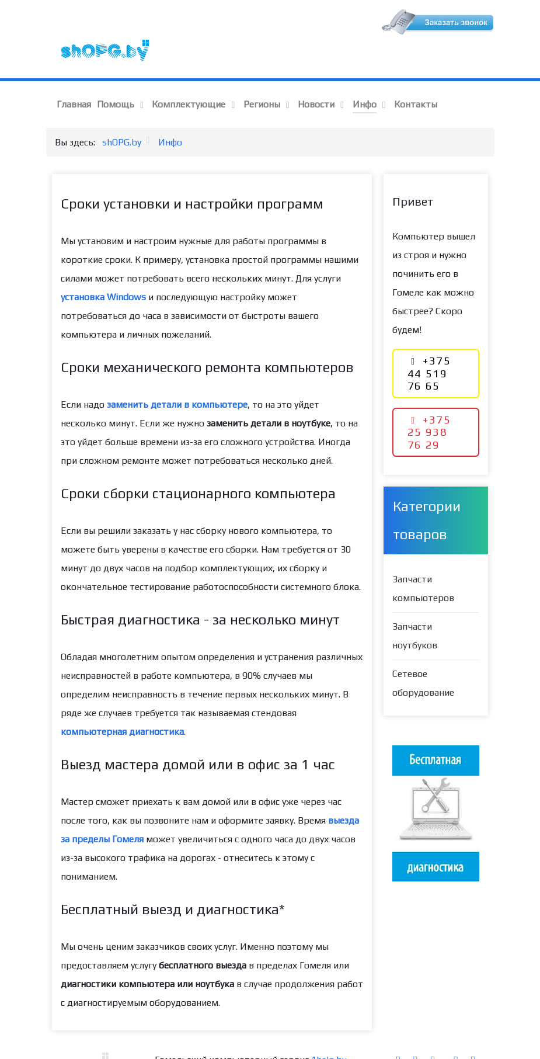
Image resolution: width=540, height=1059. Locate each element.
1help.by (328, 1034)
